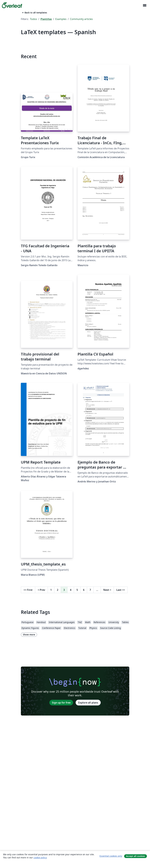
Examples (61, 19)
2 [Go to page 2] (57, 590)
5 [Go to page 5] (77, 590)
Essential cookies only (111, 855)
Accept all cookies (135, 856)
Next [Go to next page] (107, 590)
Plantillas (46, 19)
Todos (33, 19)
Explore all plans (88, 702)
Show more (29, 634)
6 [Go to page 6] (83, 590)
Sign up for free (61, 702)
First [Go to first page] (28, 590)
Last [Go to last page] (120, 590)
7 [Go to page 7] (90, 590)
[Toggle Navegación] (144, 5)
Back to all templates (34, 12)
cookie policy (40, 857)
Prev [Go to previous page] (41, 590)
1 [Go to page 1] (51, 590)
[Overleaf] (12, 5)
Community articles (81, 19)
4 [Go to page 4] (70, 590)
